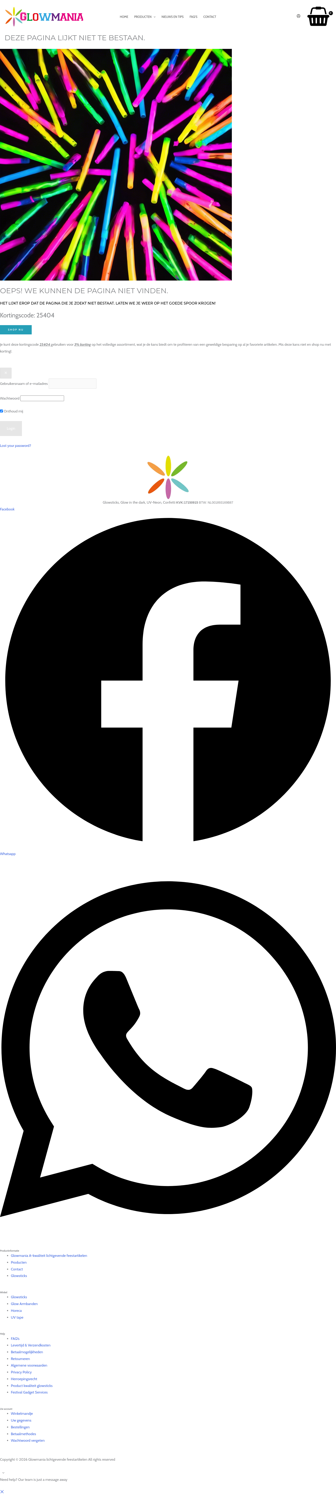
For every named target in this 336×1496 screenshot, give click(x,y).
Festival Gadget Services (29, 1392)
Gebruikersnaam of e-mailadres (24, 383)
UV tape (17, 1317)
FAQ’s (15, 1338)
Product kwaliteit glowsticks (32, 1386)
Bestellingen (20, 1427)
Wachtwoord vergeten (28, 1440)
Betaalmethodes (23, 1434)
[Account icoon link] (298, 16)
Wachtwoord (9, 398)
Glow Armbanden (24, 1304)
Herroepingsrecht (24, 1379)
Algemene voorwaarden (29, 1365)
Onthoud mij (11, 411)
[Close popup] (6, 373)
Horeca (16, 1310)
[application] (153, 17)
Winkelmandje (22, 1413)
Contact (17, 1269)
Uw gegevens (21, 1420)
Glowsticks (19, 1276)
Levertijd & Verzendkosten (30, 1345)
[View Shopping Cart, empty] (318, 17)
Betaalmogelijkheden (27, 1352)
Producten (19, 1262)
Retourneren (20, 1359)
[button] (2, 1492)
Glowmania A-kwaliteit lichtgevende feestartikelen (49, 1255)
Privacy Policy (21, 1372)
